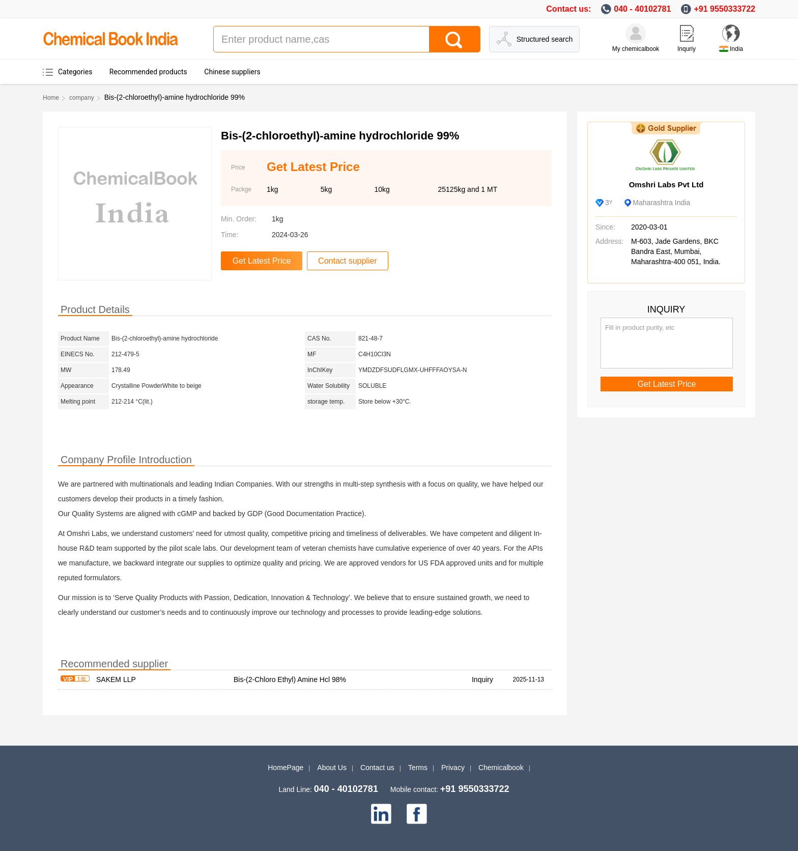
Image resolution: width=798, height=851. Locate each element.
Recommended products (148, 72)
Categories (75, 72)
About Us (332, 767)
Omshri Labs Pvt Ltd (666, 184)
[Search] (454, 39)
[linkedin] (381, 814)
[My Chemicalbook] (635, 33)
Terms (418, 767)
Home (51, 97)
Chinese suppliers (232, 72)
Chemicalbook (501, 767)
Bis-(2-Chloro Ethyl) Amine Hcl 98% (290, 679)
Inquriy (686, 48)
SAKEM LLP (116, 679)
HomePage (285, 767)
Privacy (453, 767)
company (81, 97)
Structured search (545, 39)
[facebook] (417, 814)
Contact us (377, 767)
